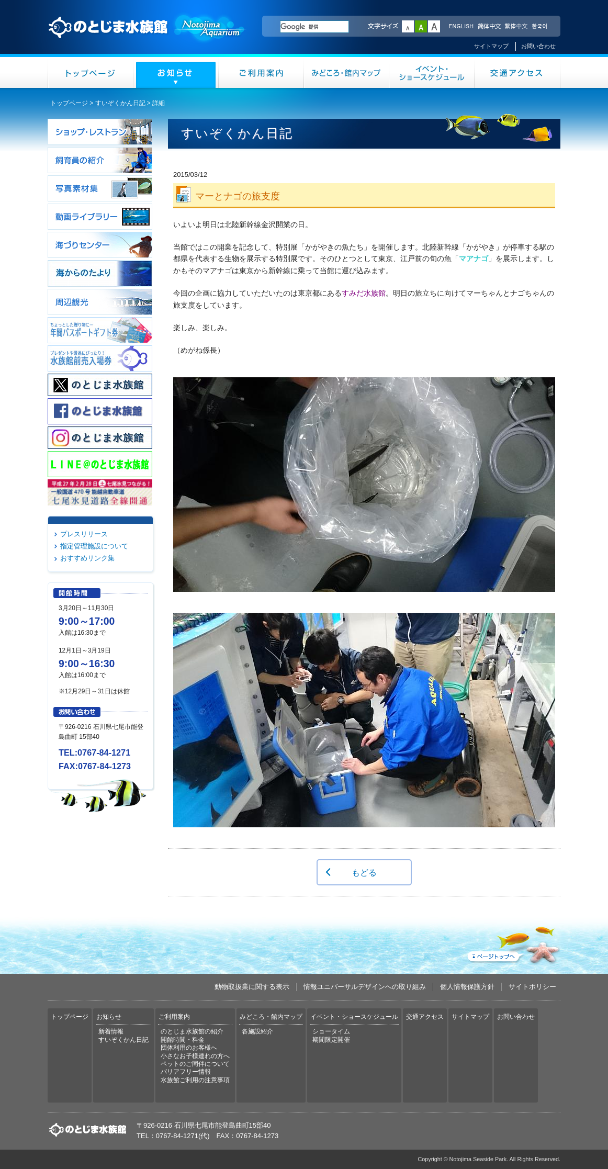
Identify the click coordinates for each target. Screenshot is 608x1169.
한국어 (540, 26)
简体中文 (489, 26)
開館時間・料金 (183, 1039)
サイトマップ (491, 46)
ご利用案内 (261, 72)
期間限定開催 (331, 1039)
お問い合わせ (538, 46)
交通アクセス (517, 72)
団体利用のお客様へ (189, 1047)
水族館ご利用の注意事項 (195, 1080)
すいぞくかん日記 (120, 103)
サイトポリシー (532, 987)
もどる (364, 872)
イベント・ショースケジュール (432, 72)
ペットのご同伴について (195, 1063)
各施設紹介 (257, 1031)
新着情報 (110, 1031)
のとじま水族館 (147, 37)
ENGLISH (461, 26)
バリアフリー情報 (186, 1071)
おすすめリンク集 (87, 558)
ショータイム (331, 1031)
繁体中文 (516, 26)
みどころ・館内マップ (346, 72)
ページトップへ (512, 942)
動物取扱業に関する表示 (252, 987)
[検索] (314, 26)
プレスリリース (84, 534)
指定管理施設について (94, 546)
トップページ (90, 72)
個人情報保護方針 (467, 987)
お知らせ (176, 72)
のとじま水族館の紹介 (192, 1031)
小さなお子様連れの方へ (195, 1056)
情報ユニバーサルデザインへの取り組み (364, 987)
